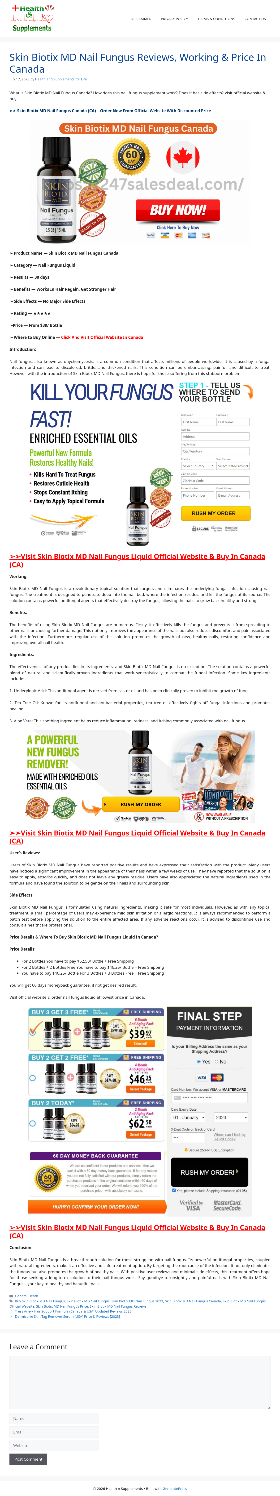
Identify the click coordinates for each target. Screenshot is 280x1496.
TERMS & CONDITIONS (216, 18)
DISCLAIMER (141, 18)
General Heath (26, 1296)
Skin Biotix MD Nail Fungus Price (62, 1306)
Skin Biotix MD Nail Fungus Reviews (118, 1306)
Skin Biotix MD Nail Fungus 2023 (137, 1301)
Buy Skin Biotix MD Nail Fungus (40, 1301)
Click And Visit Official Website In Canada (102, 337)
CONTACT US (255, 18)
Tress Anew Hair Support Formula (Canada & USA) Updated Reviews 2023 (73, 1311)
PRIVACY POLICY (174, 18)
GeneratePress (175, 1488)
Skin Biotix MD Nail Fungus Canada (193, 1301)
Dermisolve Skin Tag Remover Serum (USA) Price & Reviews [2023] (67, 1316)
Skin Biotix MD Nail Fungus (88, 1301)
